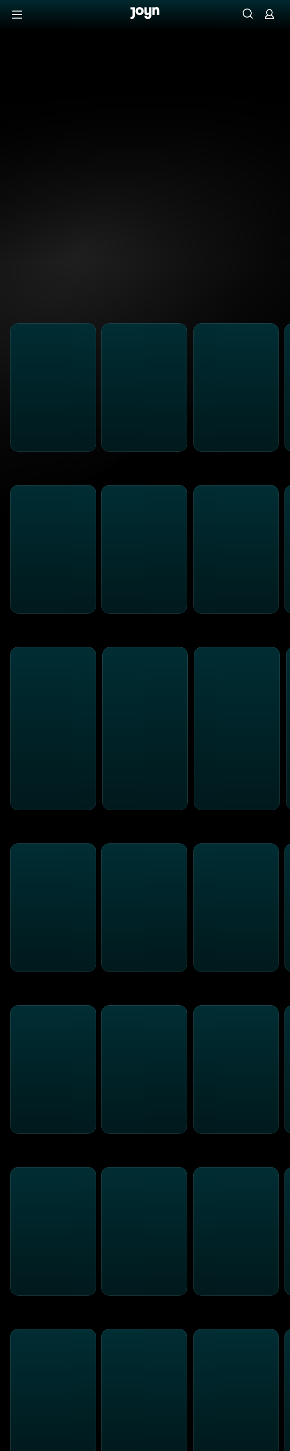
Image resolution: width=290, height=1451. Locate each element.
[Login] (269, 14)
